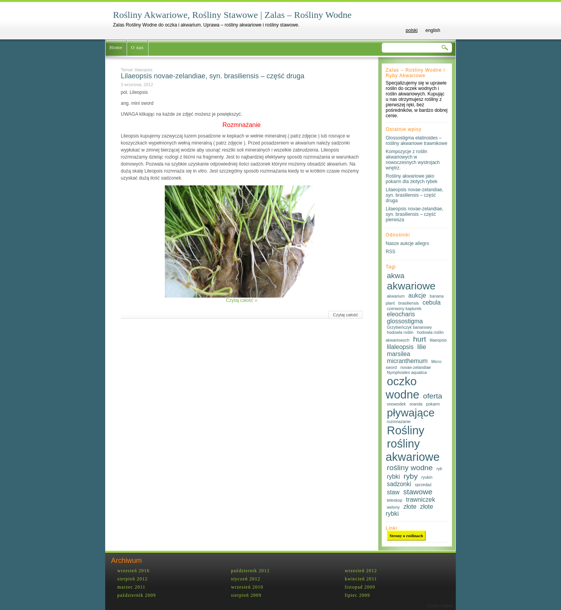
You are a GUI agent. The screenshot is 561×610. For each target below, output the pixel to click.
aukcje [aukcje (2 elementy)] (417, 295)
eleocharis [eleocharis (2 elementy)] (401, 314)
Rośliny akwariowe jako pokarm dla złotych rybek (412, 178)
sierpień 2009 (246, 595)
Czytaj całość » (242, 300)
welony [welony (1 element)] (393, 507)
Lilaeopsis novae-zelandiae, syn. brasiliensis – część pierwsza (414, 214)
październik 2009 (136, 595)
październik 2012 (250, 570)
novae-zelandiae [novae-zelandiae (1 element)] (415, 367)
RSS (390, 251)
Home (115, 47)
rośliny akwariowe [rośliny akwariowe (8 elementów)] (413, 450)
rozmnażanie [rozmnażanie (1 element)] (399, 421)
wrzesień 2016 (133, 570)
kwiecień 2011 (361, 579)
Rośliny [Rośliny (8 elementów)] (405, 430)
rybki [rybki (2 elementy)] (393, 476)
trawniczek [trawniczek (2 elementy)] (420, 499)
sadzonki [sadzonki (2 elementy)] (399, 484)
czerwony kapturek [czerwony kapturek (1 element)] (404, 308)
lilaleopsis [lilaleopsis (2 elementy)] (400, 347)
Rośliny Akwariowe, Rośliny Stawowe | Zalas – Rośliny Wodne (232, 15)
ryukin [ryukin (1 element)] (427, 477)
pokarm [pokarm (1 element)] (433, 404)
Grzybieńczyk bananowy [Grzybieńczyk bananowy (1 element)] (409, 327)
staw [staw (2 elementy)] (393, 492)
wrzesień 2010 (247, 587)
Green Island (439, 605)
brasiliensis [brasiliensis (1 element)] (408, 303)
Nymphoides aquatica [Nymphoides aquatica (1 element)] (407, 372)
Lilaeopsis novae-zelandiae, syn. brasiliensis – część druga (212, 76)
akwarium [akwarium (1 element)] (396, 296)
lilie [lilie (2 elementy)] (421, 347)
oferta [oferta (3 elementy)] (432, 396)
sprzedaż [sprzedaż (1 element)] (423, 484)
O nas (137, 47)
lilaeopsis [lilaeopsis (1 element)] (438, 340)
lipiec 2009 (357, 595)
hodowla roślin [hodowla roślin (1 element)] (400, 332)
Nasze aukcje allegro (407, 243)
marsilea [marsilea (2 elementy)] (398, 354)
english (432, 30)
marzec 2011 (131, 587)
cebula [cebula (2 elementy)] (432, 302)
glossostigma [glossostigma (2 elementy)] (405, 321)
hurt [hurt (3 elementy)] (419, 339)
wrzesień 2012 (361, 570)
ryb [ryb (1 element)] (439, 468)
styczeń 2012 (245, 579)
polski (412, 30)
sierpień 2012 (132, 579)
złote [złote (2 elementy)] (410, 506)
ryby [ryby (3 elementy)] (411, 476)
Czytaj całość (345, 314)
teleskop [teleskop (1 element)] (394, 500)
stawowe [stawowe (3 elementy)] (417, 492)
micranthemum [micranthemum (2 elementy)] (407, 361)
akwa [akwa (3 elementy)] (395, 276)
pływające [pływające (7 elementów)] (410, 413)
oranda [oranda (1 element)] (415, 404)
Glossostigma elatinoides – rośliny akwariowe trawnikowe (416, 140)
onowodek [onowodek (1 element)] (396, 404)
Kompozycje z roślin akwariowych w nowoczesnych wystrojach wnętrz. (413, 160)
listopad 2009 (360, 587)
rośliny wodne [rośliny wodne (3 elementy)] (410, 468)
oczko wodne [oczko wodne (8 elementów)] (402, 388)
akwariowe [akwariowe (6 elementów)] (411, 286)
